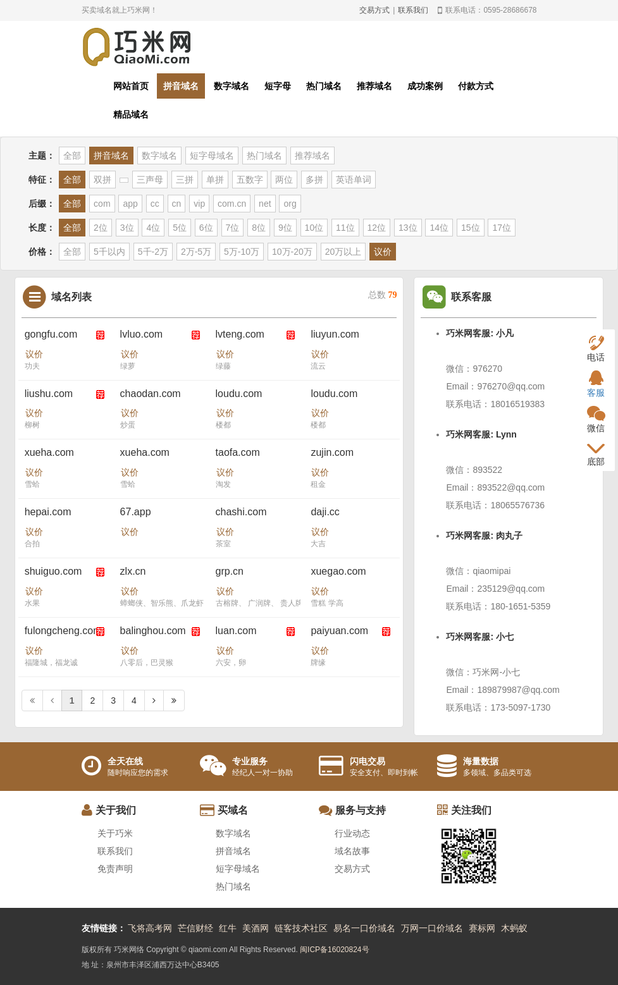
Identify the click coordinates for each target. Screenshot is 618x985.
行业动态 (352, 833)
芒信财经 (195, 928)
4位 (153, 228)
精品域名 (131, 114)
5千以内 (109, 252)
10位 (314, 228)
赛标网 (482, 928)
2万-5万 (196, 252)
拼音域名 (181, 86)
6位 (206, 228)
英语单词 (353, 179)
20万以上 (343, 252)
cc (155, 204)
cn (177, 204)
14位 (439, 228)
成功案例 (425, 86)
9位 (285, 228)
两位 (284, 179)
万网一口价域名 (432, 928)
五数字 (250, 179)
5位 (180, 228)
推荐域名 (374, 86)
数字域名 (231, 86)
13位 (408, 228)
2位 (101, 228)
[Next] (154, 700)
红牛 (228, 928)
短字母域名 (212, 155)
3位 (127, 228)
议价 (383, 252)
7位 (233, 228)
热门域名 (324, 86)
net (265, 204)
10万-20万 (292, 252)
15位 (470, 228)
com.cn (232, 204)
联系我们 (413, 10)
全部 (72, 155)
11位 (345, 228)
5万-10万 (241, 252)
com (102, 204)
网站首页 (131, 86)
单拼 (215, 179)
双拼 (102, 179)
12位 (377, 228)
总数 (382, 295)
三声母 (150, 179)
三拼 (185, 179)
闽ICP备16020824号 (334, 949)
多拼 (314, 179)
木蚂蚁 (514, 928)
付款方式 (475, 86)
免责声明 (115, 869)
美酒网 (255, 928)
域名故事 (352, 851)
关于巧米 (115, 833)
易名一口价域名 (364, 928)
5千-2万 (153, 252)
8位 (259, 228)
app (130, 204)
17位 (501, 228)
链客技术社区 (301, 928)
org (289, 204)
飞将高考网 (150, 928)
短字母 (277, 86)
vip (199, 204)
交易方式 (374, 10)
